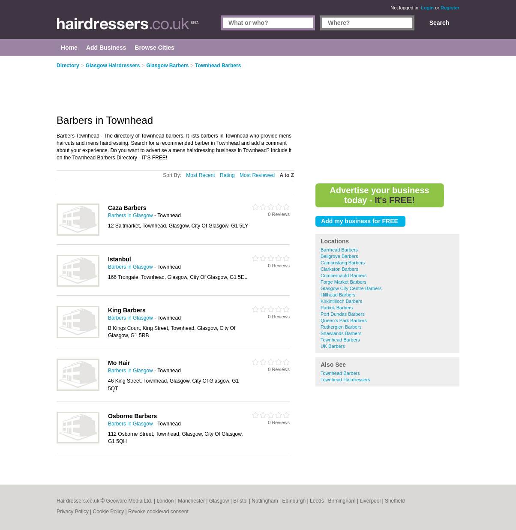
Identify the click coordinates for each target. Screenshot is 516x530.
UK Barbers (333, 346)
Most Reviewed (257, 175)
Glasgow (219, 501)
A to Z (286, 175)
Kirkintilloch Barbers (341, 301)
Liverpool (370, 501)
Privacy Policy (73, 512)
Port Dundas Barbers (343, 314)
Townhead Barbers (340, 339)
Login (427, 7)
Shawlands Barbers (341, 333)
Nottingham (265, 501)
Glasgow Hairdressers (113, 66)
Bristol (240, 501)
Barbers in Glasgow (130, 216)
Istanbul (119, 259)
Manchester (191, 501)
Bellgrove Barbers (339, 256)
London (165, 501)
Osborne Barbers (132, 416)
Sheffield (395, 501)
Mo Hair (119, 362)
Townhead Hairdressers (345, 379)
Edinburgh (294, 501)
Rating (227, 175)
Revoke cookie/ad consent (158, 512)
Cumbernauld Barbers (344, 275)
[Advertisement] (387, 120)
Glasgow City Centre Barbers (351, 288)
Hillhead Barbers (338, 294)
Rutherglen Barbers (341, 326)
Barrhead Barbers (339, 249)
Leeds (317, 501)
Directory (68, 66)
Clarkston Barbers (339, 269)
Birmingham (342, 501)
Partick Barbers (337, 307)
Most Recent (200, 175)
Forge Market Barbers (343, 281)
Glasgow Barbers (167, 66)
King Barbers (127, 310)
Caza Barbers (127, 207)
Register (450, 7)
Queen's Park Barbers (344, 320)
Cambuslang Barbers (343, 262)
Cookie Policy (108, 512)
